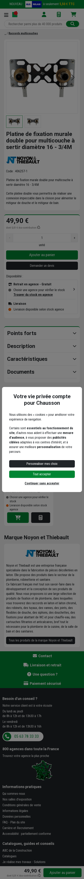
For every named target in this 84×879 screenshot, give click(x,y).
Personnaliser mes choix (41, 464)
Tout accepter (42, 474)
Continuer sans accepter (42, 483)
